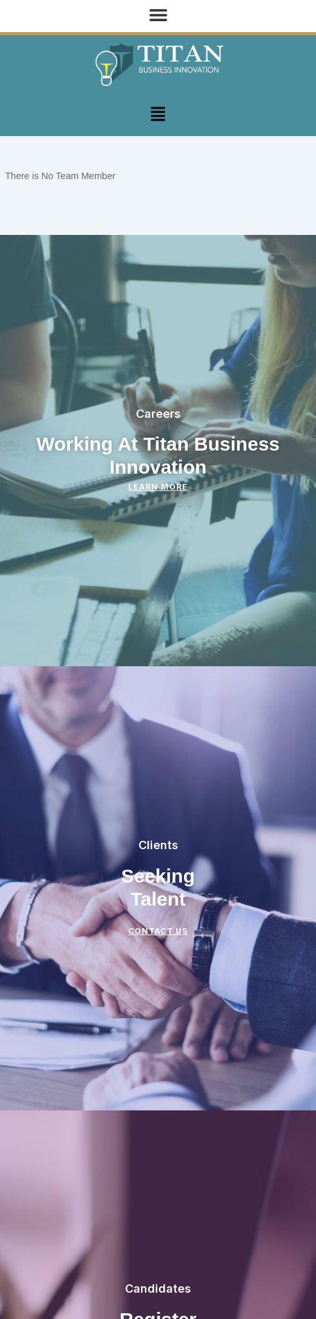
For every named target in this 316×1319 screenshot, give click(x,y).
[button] (158, 14)
